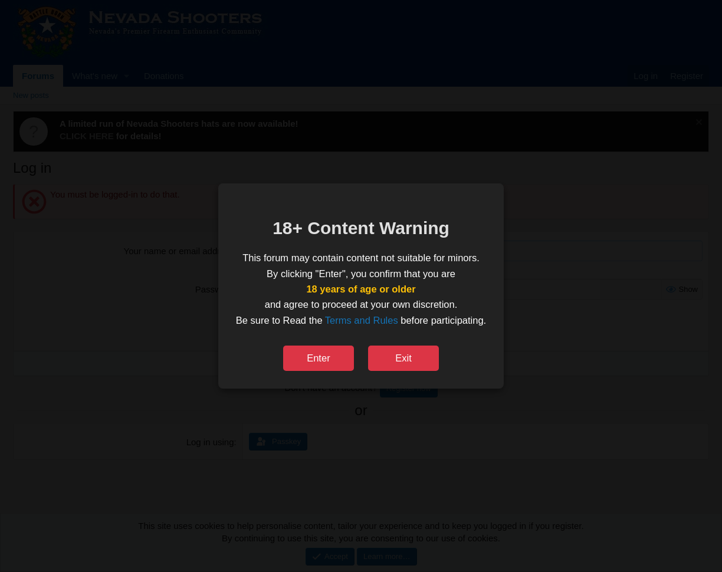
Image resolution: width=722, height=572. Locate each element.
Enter (318, 358)
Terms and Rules (361, 320)
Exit (403, 358)
